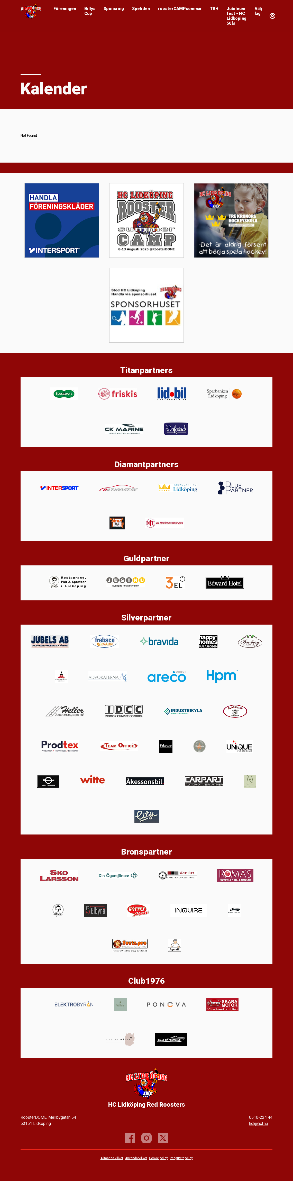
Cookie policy (158, 1158)
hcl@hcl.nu (258, 1123)
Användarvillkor (136, 1158)
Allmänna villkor (111, 1158)
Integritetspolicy (181, 1158)
